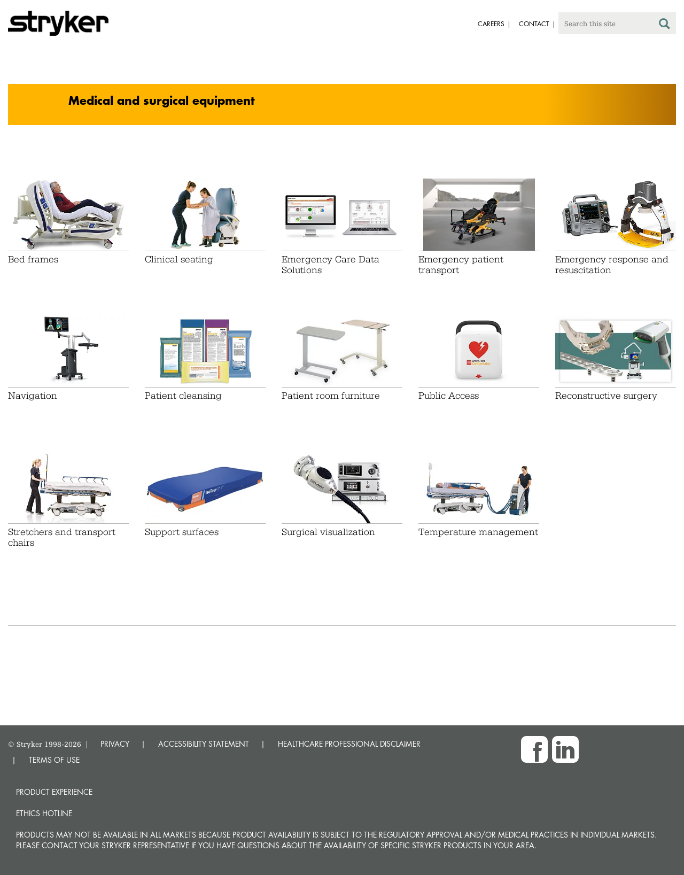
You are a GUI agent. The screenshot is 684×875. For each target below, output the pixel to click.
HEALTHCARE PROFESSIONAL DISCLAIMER (349, 744)
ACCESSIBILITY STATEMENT (203, 744)
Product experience (54, 792)
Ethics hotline (44, 813)
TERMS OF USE (54, 760)
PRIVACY (114, 744)
